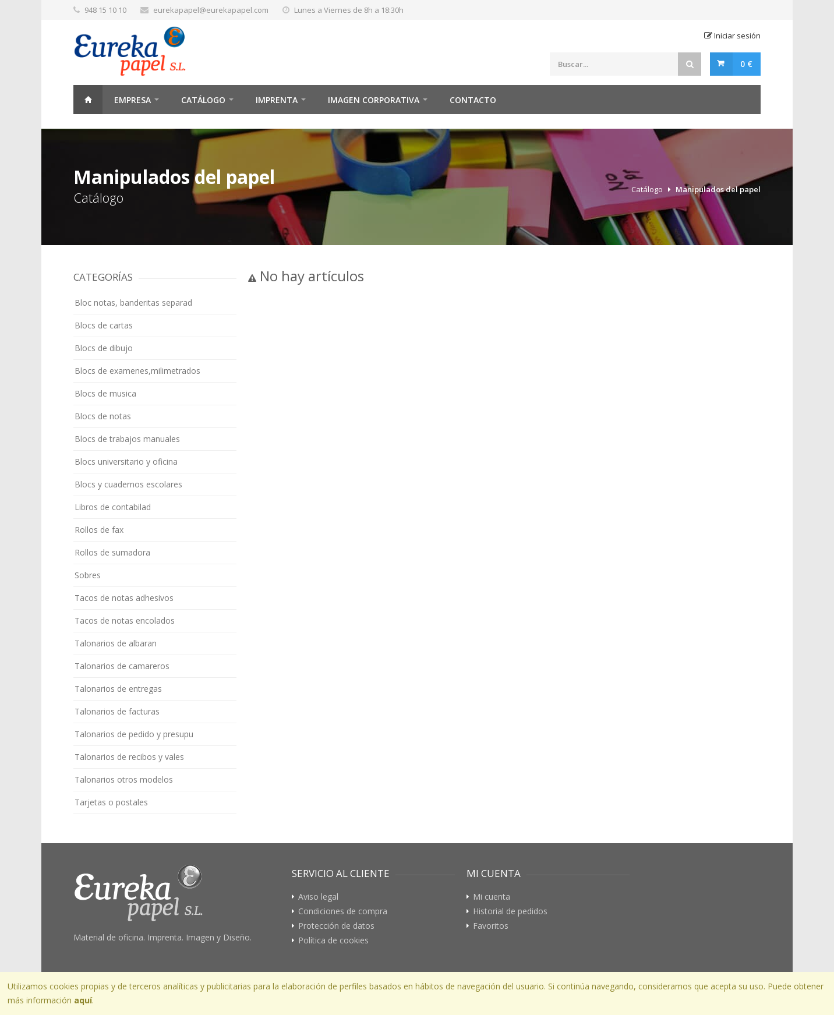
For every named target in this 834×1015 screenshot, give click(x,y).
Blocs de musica (105, 393)
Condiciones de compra (342, 911)
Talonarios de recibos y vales (129, 756)
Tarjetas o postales (111, 802)
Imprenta (277, 99)
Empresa (132, 99)
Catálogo (203, 99)
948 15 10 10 (105, 10)
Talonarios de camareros (122, 665)
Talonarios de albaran (116, 643)
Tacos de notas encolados (125, 620)
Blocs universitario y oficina (126, 461)
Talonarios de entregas (118, 688)
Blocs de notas (103, 416)
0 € (746, 63)
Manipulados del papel (718, 189)
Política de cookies (333, 940)
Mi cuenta (491, 897)
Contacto (473, 99)
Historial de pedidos (510, 911)
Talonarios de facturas (117, 711)
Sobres (88, 575)
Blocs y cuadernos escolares (128, 484)
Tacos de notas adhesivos (124, 597)
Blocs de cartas (104, 325)
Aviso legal (318, 897)
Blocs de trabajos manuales (127, 438)
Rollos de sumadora (112, 552)
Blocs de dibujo (104, 347)
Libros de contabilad (113, 506)
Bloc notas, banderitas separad (133, 302)
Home (88, 99)
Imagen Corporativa (373, 99)
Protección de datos (336, 926)
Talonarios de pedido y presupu (134, 734)
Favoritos (490, 926)
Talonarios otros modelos (124, 779)
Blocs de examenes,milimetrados (137, 370)
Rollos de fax (99, 529)
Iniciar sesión (732, 35)
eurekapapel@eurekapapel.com (210, 10)
